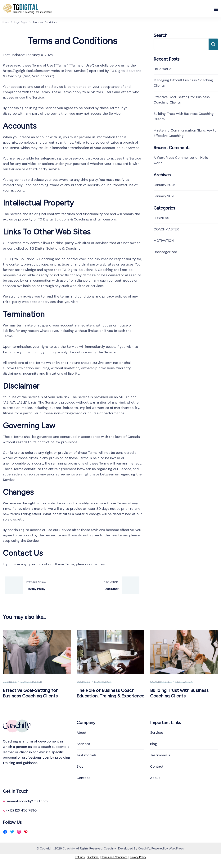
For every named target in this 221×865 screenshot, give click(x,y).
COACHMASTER (166, 229)
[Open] (216, 9)
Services (83, 744)
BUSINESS (161, 218)
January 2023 (164, 196)
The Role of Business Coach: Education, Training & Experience (110, 693)
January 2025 (164, 185)
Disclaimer (93, 857)
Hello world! (163, 69)
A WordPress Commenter (174, 157)
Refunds (80, 857)
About (82, 732)
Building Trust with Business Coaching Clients (179, 693)
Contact (83, 777)
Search (160, 35)
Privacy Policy (138, 857)
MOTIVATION (164, 240)
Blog (80, 766)
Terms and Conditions (114, 857)
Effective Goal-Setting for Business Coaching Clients (30, 693)
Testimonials (87, 755)
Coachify (69, 848)
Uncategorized (165, 252)
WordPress (176, 848)
